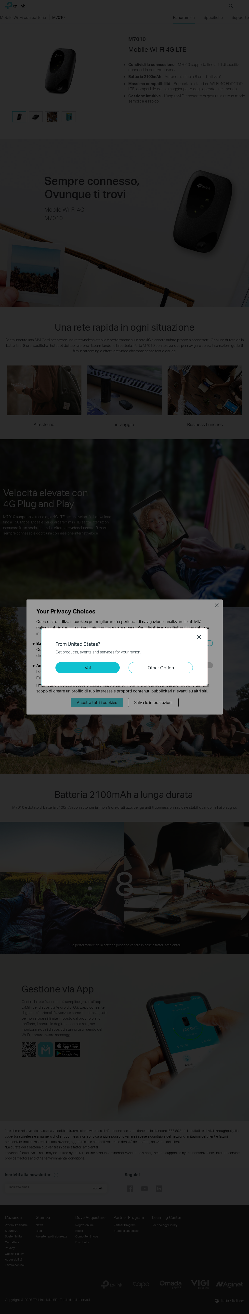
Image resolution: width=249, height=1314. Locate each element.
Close (199, 637)
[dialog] (124, 657)
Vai (88, 667)
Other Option (161, 667)
